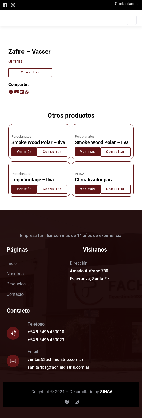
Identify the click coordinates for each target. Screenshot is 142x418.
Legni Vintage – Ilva (32, 179)
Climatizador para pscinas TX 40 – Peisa (98, 182)
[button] (11, 92)
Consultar (30, 72)
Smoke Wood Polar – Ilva (38, 142)
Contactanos (128, 3)
